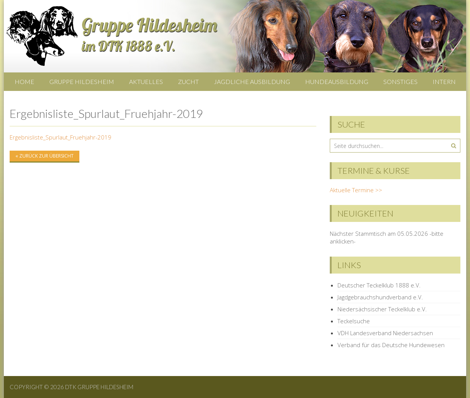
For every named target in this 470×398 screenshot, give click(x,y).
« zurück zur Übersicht (44, 156)
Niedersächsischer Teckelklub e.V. (382, 309)
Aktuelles (146, 81)
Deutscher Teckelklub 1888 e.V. (379, 285)
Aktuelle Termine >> (356, 190)
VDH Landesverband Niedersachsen (385, 333)
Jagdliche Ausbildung (252, 81)
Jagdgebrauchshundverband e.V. (380, 297)
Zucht (188, 81)
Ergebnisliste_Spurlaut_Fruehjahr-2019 (60, 137)
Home (24, 81)
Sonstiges (400, 81)
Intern (444, 81)
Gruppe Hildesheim (81, 81)
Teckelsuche (353, 321)
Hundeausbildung (336, 81)
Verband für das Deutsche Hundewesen (391, 345)
